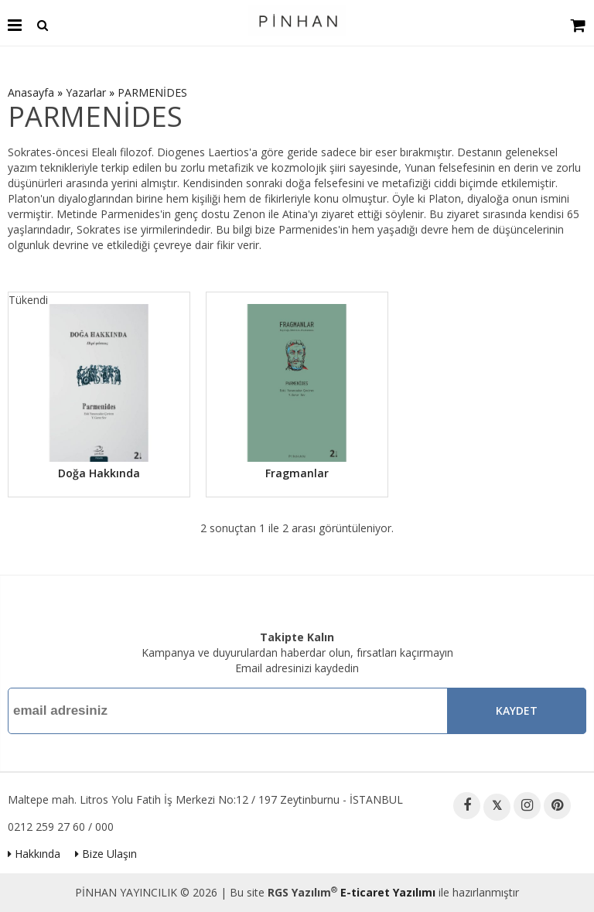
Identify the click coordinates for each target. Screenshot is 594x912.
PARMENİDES (152, 92)
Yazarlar (86, 92)
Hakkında (34, 853)
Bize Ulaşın (106, 853)
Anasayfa (31, 92)
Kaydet (517, 710)
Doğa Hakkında (99, 473)
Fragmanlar (297, 473)
